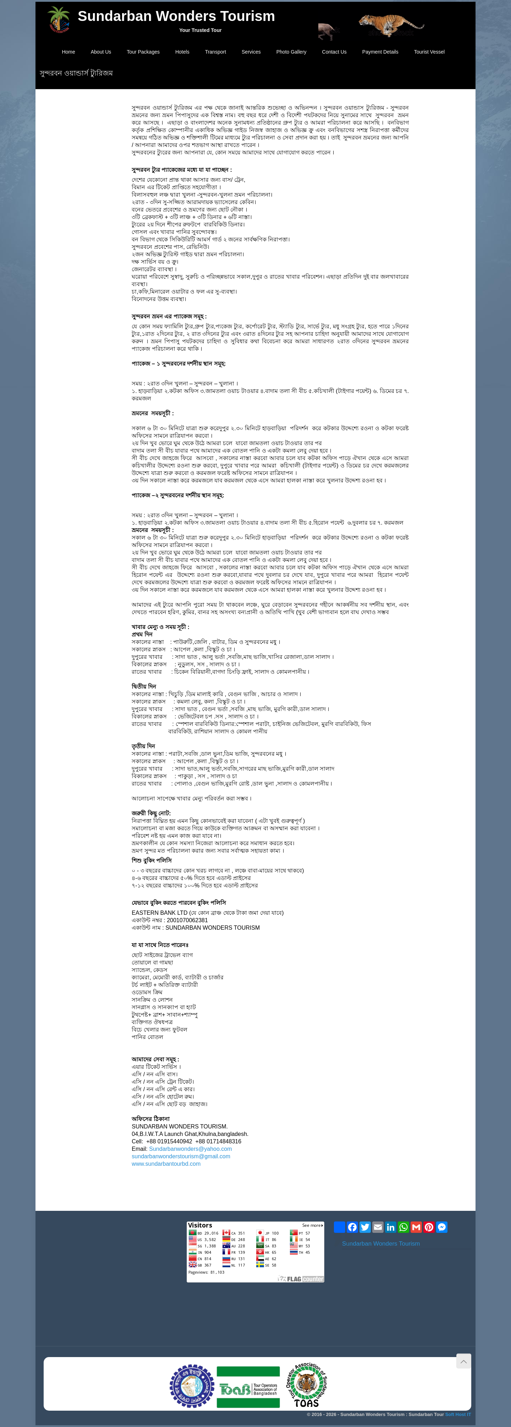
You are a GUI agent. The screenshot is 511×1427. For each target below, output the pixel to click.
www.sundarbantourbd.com (166, 1164)
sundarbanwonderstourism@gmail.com (181, 1156)
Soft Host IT (458, 1414)
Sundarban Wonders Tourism (381, 1243)
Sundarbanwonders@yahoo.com (190, 1149)
